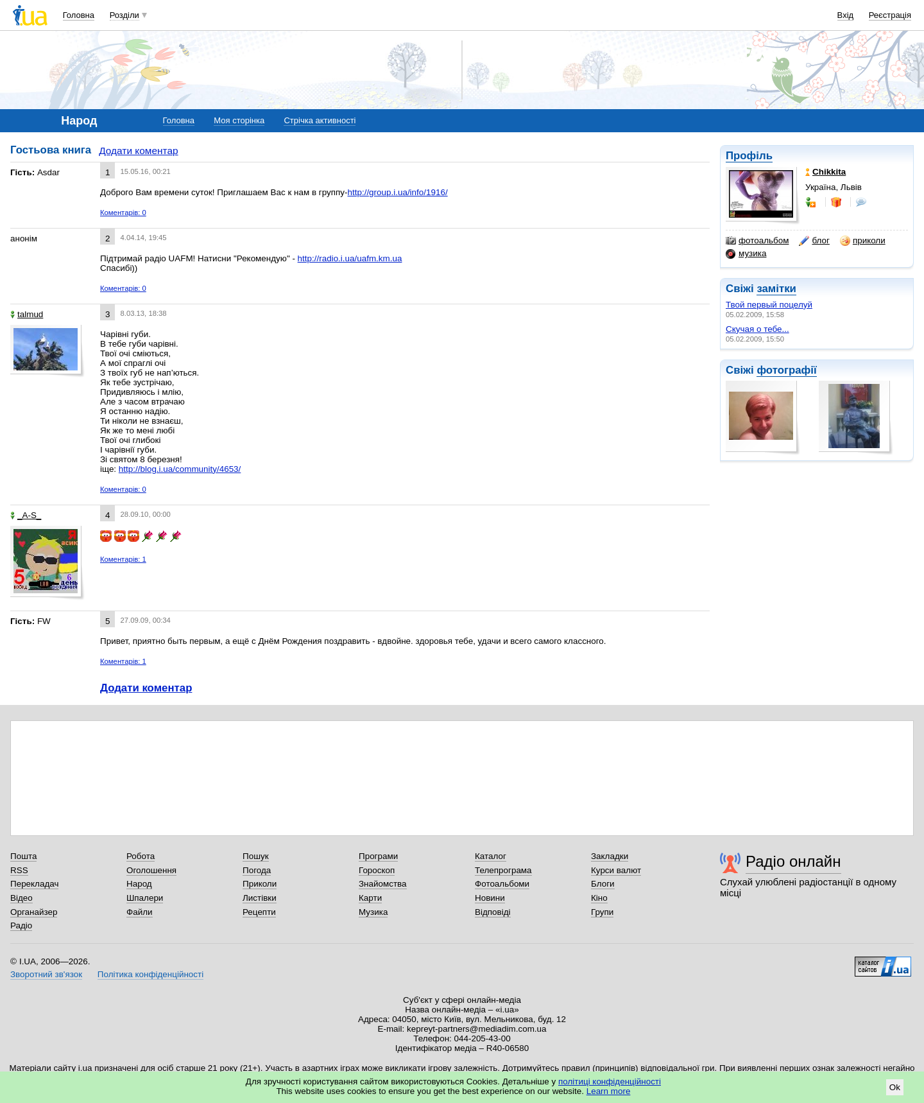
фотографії (786, 370)
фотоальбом (757, 241)
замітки (776, 288)
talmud (26, 314)
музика (746, 253)
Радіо (21, 925)
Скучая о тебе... (757, 329)
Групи (602, 912)
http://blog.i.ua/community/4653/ (180, 469)
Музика (373, 912)
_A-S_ (25, 515)
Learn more (608, 1091)
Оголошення (151, 870)
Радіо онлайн (793, 861)
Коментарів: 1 (123, 559)
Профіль (749, 156)
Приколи (260, 884)
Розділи (124, 15)
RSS (19, 870)
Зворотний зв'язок (46, 974)
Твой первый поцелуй (769, 304)
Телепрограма (503, 870)
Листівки (260, 898)
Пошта (23, 856)
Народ (139, 884)
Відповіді (493, 912)
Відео (21, 898)
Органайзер (33, 912)
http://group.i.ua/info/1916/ (398, 192)
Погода (257, 870)
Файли (139, 912)
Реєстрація (890, 15)
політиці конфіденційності (609, 1081)
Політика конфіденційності (150, 974)
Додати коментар (138, 150)
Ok (894, 1087)
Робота (140, 856)
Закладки (609, 856)
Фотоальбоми (502, 884)
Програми (378, 856)
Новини (490, 898)
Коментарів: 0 (123, 212)
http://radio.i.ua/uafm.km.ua (350, 258)
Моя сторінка (239, 120)
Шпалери (144, 898)
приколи (863, 241)
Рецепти (259, 912)
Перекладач (34, 884)
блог (814, 241)
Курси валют (616, 870)
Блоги (603, 884)
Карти (370, 898)
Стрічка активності (319, 120)
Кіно (599, 898)
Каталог (490, 856)
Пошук (256, 856)
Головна (78, 15)
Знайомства (383, 884)
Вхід (845, 15)
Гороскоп (377, 870)
